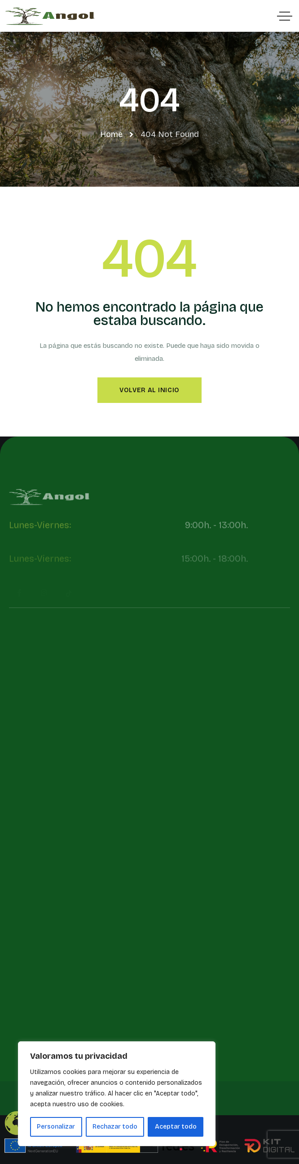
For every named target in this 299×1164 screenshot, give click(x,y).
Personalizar (56, 1126)
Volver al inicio (149, 390)
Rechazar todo (114, 1126)
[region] (116, 1093)
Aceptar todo (176, 1126)
